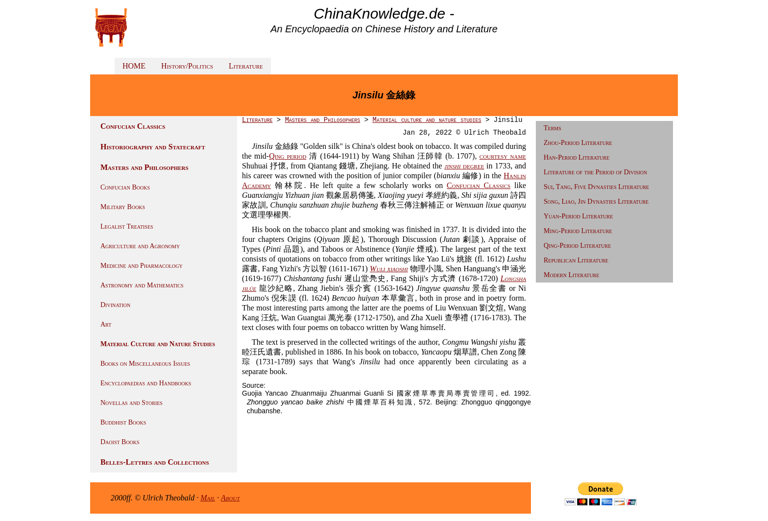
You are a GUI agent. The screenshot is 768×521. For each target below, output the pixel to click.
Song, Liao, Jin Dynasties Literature (596, 201)
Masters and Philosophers (144, 167)
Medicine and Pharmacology (141, 265)
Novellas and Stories (131, 402)
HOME (133, 66)
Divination (115, 304)
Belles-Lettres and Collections (154, 462)
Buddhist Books (123, 422)
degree (464, 166)
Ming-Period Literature (578, 231)
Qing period (287, 156)
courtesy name (503, 156)
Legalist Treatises (126, 226)
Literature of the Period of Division (595, 172)
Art (105, 324)
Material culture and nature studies (426, 120)
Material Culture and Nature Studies (157, 344)
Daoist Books (120, 442)
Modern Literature (571, 275)
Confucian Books (125, 187)
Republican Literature (576, 260)
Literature (246, 66)
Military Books (122, 207)
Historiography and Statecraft (152, 146)
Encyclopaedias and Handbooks (145, 383)
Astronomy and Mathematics (142, 285)
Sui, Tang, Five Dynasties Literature (596, 186)
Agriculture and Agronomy (140, 246)
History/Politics (187, 66)
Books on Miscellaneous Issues (145, 363)
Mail (207, 498)
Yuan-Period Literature (578, 216)
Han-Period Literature (576, 157)
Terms (552, 128)
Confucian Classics (132, 126)
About (230, 498)
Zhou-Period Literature (578, 142)
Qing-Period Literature (577, 245)
